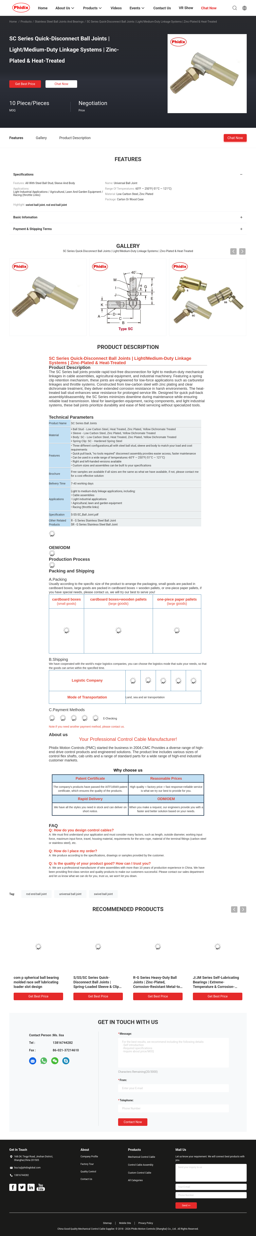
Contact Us (86, 1179)
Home (13, 21)
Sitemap (107, 1223)
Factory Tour (87, 1164)
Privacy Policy (145, 1223)
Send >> (186, 1205)
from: (123, 1080)
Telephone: (127, 1100)
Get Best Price (25, 84)
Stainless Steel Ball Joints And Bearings (59, 21)
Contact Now (133, 1122)
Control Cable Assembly (140, 1164)
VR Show (186, 8)
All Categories (135, 1180)
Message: (126, 1033)
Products (26, 21)
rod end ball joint (36, 894)
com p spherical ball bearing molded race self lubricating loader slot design (36, 982)
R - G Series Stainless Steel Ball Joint (93, 520)
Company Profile (89, 1156)
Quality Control (88, 1171)
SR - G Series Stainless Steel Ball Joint (94, 524)
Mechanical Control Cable (141, 1157)
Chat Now (61, 84)
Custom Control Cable (139, 1172)
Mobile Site (125, 1223)
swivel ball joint (103, 894)
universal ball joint (70, 894)
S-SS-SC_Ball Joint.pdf (85, 514)
